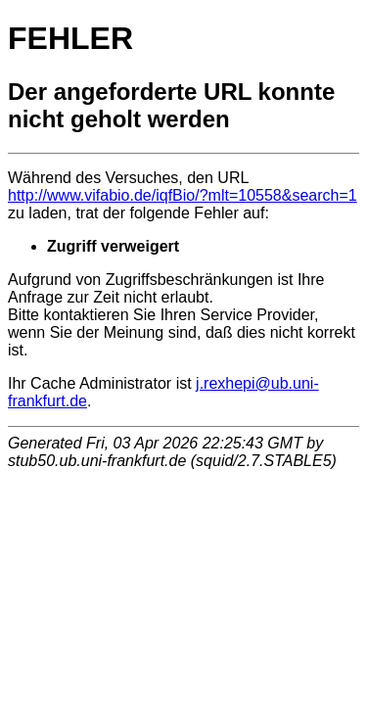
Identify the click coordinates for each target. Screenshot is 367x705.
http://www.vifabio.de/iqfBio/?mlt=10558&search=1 (182, 195)
